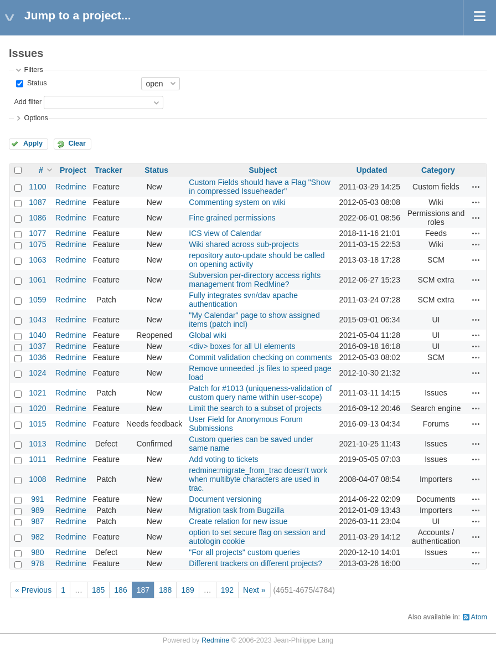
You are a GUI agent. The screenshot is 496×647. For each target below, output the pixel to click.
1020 (37, 408)
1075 (37, 244)
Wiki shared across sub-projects (243, 244)
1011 (37, 459)
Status (35, 83)
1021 (37, 392)
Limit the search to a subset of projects (255, 408)
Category (438, 170)
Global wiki (207, 335)
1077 (37, 233)
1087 (37, 202)
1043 (37, 319)
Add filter (28, 102)
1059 (37, 299)
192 (227, 590)
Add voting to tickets (223, 459)
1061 (37, 279)
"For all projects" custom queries (244, 552)
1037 (37, 346)
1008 (37, 479)
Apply (33, 143)
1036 (37, 357)
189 (187, 590)
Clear (77, 143)
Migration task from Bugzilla (236, 510)
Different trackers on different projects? (255, 563)
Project (73, 170)
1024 (37, 372)
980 (37, 552)
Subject (263, 170)
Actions (476, 186)
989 (37, 510)
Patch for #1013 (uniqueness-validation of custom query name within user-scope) (260, 393)
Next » (254, 590)
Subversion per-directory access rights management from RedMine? (255, 280)
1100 (37, 186)
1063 (37, 259)
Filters (33, 70)
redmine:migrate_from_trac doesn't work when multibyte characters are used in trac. (258, 479)
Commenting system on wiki (237, 202)
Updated (372, 170)
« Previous (33, 590)
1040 (37, 335)
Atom (479, 617)
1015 (37, 423)
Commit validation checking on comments (260, 357)
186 (120, 590)
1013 (37, 443)
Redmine (70, 186)
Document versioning (225, 499)
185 (98, 590)
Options (36, 118)
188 (165, 590)
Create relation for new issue (238, 521)
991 (37, 499)
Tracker (108, 170)
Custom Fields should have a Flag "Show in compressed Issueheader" (259, 187)
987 (37, 521)
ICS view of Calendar (225, 233)
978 (37, 563)
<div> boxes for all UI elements (242, 346)
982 (37, 536)
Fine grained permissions (232, 217)
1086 (37, 217)
